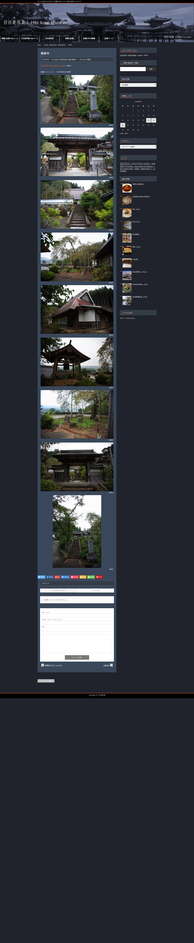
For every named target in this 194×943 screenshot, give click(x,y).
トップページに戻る (46, 681)
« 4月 (121, 133)
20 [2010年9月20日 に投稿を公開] (122, 125)
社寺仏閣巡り (129, 166)
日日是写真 (101, 695)
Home (39, 45)
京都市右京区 (53, 45)
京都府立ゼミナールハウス (53, 665)
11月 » (126, 133)
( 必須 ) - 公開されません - (52, 619)
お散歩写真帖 (137, 163)
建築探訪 (150, 166)
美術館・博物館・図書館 (137, 169)
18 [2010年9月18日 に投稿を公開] (148, 120)
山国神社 (106, 665)
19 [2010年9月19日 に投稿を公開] (153, 120)
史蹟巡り (147, 164)
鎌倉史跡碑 (139, 166)
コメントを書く (86, 59)
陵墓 (147, 169)
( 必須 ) (46, 612)
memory (46, 45)
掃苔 (144, 166)
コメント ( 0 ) (95, 590)
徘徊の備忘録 (61, 45)
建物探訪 (125, 163)
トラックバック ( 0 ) (59, 590)
